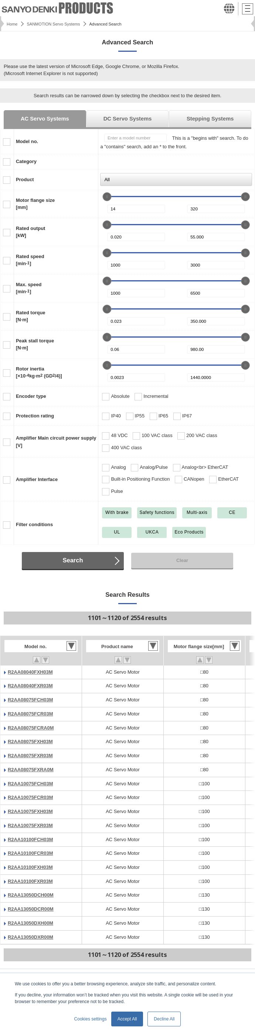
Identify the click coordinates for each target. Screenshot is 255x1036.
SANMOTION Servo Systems (53, 24)
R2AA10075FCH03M (30, 783)
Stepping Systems (210, 119)
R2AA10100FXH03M (30, 867)
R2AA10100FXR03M (30, 881)
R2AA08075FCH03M (30, 699)
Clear (182, 560)
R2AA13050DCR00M (31, 909)
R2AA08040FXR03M (30, 685)
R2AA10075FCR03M (30, 797)
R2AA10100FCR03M (30, 853)
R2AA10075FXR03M (30, 825)
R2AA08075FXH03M (30, 741)
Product (25, 179)
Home (12, 24)
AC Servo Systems (45, 119)
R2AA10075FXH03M (30, 811)
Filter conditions (34, 524)
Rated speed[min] (30, 260)
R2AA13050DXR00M (30, 937)
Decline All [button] (164, 1019)
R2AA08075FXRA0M (31, 769)
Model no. (27, 141)
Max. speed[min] (28, 288)
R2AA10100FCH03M (30, 839)
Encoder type (31, 396)
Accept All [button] (127, 1019)
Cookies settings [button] (90, 1019)
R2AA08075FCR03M (30, 714)
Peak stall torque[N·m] (35, 344)
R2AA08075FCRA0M (31, 728)
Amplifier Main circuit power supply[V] (56, 441)
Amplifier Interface (37, 479)
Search (72, 560)
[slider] (106, 196)
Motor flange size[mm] (35, 203)
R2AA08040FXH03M (30, 672)
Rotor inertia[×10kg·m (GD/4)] (39, 372)
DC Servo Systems (127, 119)
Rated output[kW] (30, 232)
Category (26, 161)
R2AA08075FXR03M (30, 755)
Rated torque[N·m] (30, 316)
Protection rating (35, 416)
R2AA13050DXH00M (30, 923)
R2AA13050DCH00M (31, 895)
